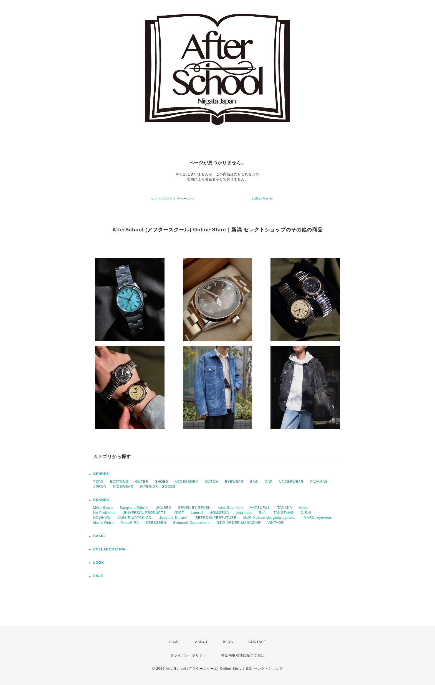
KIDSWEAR (123, 487)
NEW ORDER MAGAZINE (239, 523)
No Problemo (104, 513)
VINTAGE (275, 523)
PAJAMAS (318, 482)
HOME (174, 642)
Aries (303, 508)
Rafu (263, 513)
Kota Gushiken (230, 508)
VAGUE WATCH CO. (135, 518)
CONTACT (257, 642)
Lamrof (197, 513)
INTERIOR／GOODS (157, 487)
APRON (100, 487)
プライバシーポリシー (188, 655)
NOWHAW (102, 518)
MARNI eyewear (318, 518)
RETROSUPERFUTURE (215, 518)
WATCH (211, 482)
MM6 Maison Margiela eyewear (270, 518)
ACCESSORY (186, 482)
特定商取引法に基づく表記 (243, 655)
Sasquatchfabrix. (134, 508)
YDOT (179, 513)
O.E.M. (306, 513)
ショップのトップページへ (172, 199)
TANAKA (284, 508)
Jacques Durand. (174, 518)
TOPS (98, 482)
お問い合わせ (262, 199)
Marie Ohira (103, 523)
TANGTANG (284, 513)
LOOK (98, 563)
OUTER (141, 482)
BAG (254, 482)
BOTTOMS (119, 482)
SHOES (161, 482)
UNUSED (163, 508)
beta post (244, 513)
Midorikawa (103, 508)
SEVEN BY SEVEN (194, 508)
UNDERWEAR (291, 482)
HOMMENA (219, 513)
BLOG (228, 642)
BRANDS (101, 500)
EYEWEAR (234, 482)
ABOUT (201, 642)
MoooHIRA (129, 523)
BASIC (99, 536)
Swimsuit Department (191, 523)
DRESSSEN (156, 523)
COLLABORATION (109, 549)
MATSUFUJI (260, 508)
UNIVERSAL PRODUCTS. (144, 513)
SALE (98, 576)
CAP (269, 482)
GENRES (101, 474)
